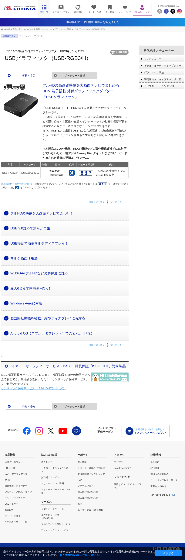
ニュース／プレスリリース (164, 480)
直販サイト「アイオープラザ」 (127, 486)
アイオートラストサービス (54, 530)
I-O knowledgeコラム (169, 6)
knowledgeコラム (123, 468)
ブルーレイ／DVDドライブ (18, 491)
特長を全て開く (97, 202)
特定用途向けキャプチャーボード (162, 79)
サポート (83, 454)
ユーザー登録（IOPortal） (91, 510)
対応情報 (82, 462)
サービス (46, 501)
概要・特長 (28, 75)
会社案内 (155, 462)
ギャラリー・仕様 (74, 75)
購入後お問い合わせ (88, 497)
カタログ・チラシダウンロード (56, 470)
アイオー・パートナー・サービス (56, 491)
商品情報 (10, 454)
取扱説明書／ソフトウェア (91, 474)
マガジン (118, 462)
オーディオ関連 (13, 516)
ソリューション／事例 (52, 483)
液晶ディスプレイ (14, 462)
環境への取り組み (159, 474)
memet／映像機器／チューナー (37, 29)
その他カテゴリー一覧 (16, 522)
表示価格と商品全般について (18, 184)
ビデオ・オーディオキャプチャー (162, 65)
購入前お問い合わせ (88, 491)
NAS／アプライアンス (16, 474)
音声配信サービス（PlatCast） (50, 517)
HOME (7, 29)
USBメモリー (11, 504)
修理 (80, 504)
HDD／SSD (11, 468)
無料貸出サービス (50, 477)
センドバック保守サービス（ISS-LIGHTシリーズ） (33, 388)
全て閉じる (116, 202)
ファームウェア (85, 485)
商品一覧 (16, 29)
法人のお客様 (49, 454)
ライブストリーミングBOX (159, 86)
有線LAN (9, 510)
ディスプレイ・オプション (31, 36)
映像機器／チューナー (159, 50)
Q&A (80, 480)
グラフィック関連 (63, 29)
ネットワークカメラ (15, 497)
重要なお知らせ (158, 486)
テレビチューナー (154, 58)
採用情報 (155, 468)
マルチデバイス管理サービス (56, 524)
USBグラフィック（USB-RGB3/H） (90, 29)
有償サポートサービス (52, 509)
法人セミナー (48, 462)
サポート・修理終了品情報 (91, 468)
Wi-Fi (7, 480)
